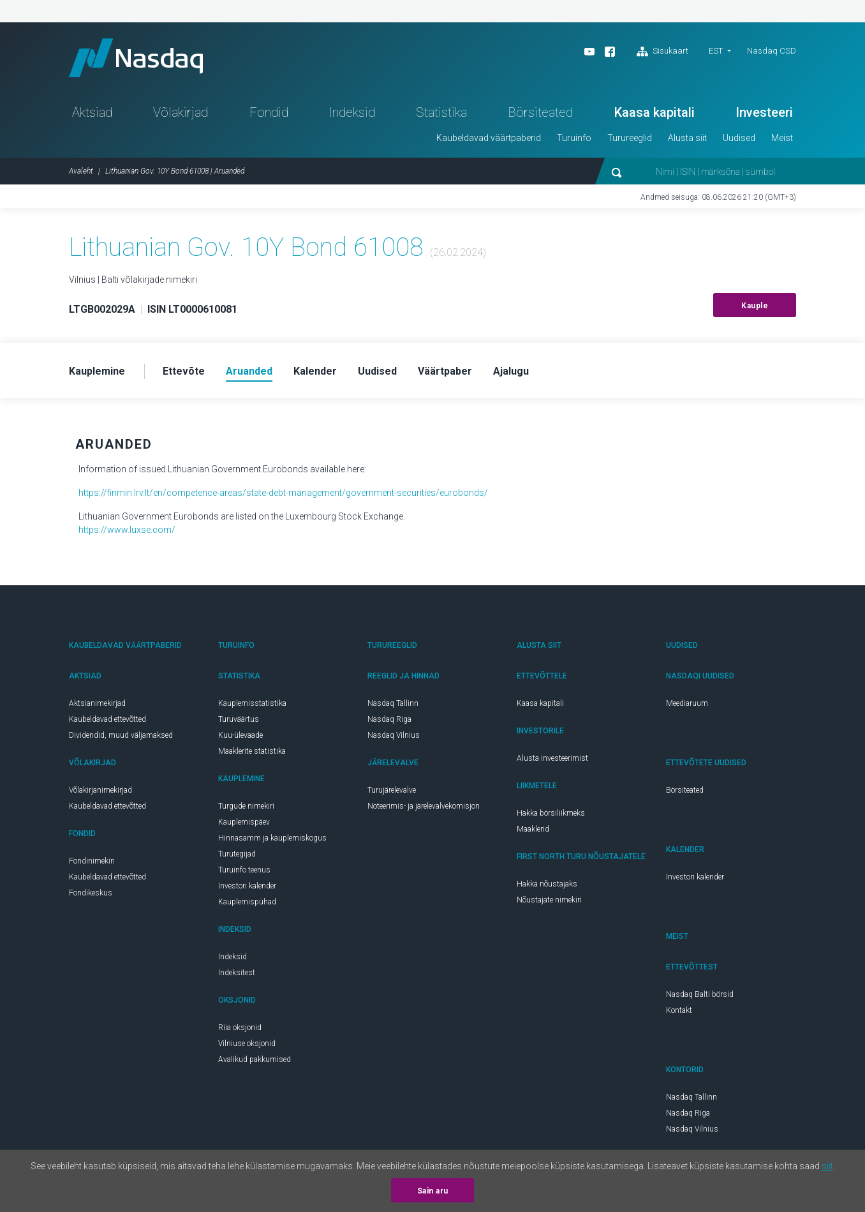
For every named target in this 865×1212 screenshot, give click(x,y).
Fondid (268, 112)
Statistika (441, 112)
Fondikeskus (90, 892)
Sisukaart (662, 51)
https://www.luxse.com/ (126, 530)
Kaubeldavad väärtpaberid (488, 138)
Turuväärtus (238, 719)
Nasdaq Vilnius (393, 735)
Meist (782, 138)
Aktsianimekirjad (97, 703)
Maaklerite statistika (252, 751)
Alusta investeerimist (552, 758)
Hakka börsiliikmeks (551, 813)
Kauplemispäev (244, 822)
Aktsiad (92, 112)
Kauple (754, 305)
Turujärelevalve (391, 790)
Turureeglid (629, 138)
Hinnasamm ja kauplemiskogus (272, 838)
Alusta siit (687, 138)
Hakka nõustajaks (547, 883)
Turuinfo (574, 138)
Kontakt (679, 1010)
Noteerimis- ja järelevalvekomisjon (423, 806)
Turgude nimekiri (246, 806)
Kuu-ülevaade (240, 735)
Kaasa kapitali (654, 112)
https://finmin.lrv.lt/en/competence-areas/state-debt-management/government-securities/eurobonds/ (283, 493)
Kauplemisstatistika (252, 703)
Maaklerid (533, 829)
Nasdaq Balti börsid (700, 994)
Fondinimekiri (92, 861)
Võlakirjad (180, 112)
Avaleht (81, 171)
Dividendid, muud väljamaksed (121, 735)
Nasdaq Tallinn (392, 703)
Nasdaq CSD (771, 51)
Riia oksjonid (240, 1027)
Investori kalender (247, 885)
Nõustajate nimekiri (549, 899)
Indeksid (352, 112)
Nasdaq (136, 57)
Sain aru (432, 1190)
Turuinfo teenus (244, 869)
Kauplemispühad (247, 901)
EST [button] (716, 51)
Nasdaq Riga (389, 719)
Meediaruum (687, 703)
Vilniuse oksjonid (247, 1043)
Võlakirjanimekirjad (100, 790)
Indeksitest (236, 972)
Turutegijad (237, 853)
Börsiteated (540, 112)
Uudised (739, 138)
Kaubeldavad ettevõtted (107, 719)
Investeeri (764, 112)
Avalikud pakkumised (254, 1059)
